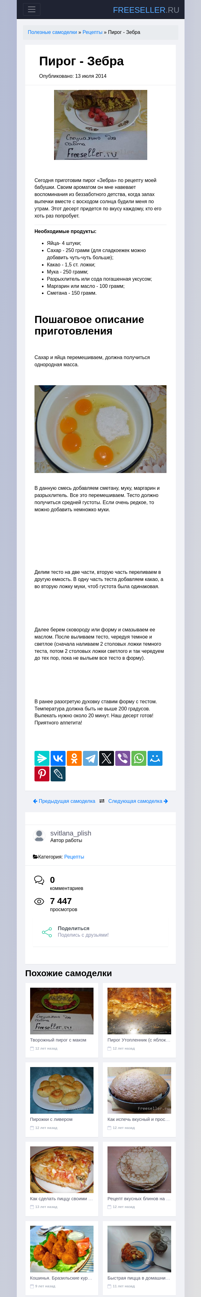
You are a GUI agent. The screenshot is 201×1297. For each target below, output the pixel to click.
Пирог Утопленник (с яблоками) (141, 1039)
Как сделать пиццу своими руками (67, 1198)
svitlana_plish (70, 833)
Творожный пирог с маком (58, 1039)
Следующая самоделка (138, 801)
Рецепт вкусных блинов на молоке (144, 1198)
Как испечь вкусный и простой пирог (146, 1119)
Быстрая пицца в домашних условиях (148, 1278)
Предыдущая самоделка (64, 801)
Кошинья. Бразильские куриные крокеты (73, 1278)
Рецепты (74, 856)
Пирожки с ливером (51, 1119)
